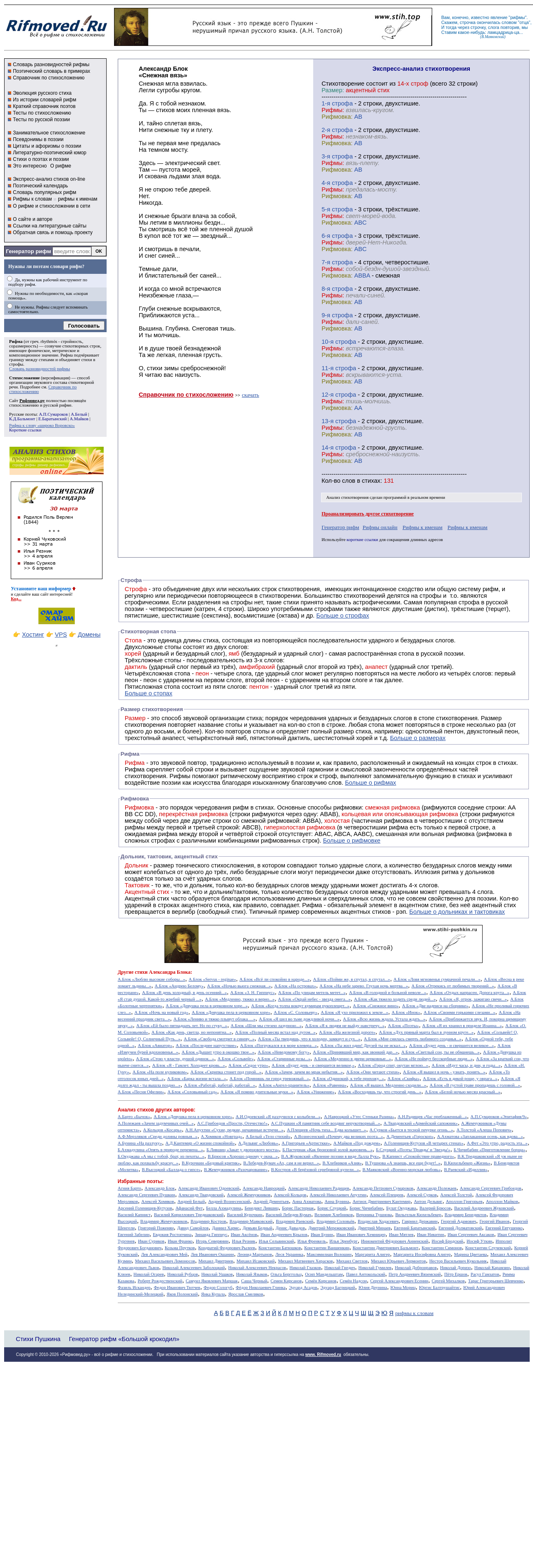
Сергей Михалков (448, 1281)
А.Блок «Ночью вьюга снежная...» (239, 986)
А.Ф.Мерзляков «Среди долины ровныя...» (157, 1136)
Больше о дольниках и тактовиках (457, 911)
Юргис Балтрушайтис (439, 1287)
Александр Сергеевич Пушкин (146, 1195)
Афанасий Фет (189, 1208)
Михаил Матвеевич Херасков (305, 1261)
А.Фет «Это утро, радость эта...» (497, 1143)
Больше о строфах (342, 615)
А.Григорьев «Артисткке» (306, 1143)
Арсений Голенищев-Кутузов (145, 1208)
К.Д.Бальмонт (22, 419)
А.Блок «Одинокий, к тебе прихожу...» (348, 1078)
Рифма (16, 341)
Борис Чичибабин (366, 1208)
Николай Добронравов (416, 1267)
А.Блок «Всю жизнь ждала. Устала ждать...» (384, 1019)
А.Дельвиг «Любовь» (258, 1143)
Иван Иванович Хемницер (360, 1234)
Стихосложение (24, 378)
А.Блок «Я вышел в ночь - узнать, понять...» (444, 1072)
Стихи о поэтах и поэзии (41, 159)
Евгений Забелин (134, 1234)
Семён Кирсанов (321, 1281)
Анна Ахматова (306, 1201)
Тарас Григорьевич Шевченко (495, 1281)
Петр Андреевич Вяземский (414, 1274)
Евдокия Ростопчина (172, 1234)
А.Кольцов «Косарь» (162, 1130)
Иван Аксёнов (244, 1234)
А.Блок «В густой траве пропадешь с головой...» (475, 1085)
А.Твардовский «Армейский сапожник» (420, 1123)
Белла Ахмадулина (223, 1208)
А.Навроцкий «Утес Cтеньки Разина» (359, 1116)
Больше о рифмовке (352, 840)
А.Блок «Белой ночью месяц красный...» (462, 1092)
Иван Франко (180, 1241)
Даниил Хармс (225, 1228)
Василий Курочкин (244, 1214)
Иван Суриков (151, 1241)
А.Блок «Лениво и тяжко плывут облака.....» (215, 1019)
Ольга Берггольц (286, 1274)
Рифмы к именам (422, 527)
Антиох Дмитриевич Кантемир (381, 1201)
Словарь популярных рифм (44, 192)
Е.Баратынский (52, 419)
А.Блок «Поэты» (403, 1025)
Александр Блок (160, 1188)
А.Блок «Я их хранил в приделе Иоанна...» (462, 1025)
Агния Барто (129, 1188)
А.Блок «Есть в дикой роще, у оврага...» (460, 1078)
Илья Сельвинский (276, 1241)
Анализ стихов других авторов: (156, 1110)
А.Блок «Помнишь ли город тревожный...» (269, 1078)
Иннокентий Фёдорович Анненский (394, 1241)
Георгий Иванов (494, 1221)
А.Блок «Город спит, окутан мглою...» (393, 1065)
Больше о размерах (418, 738)
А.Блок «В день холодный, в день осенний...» (184, 992)
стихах (371, 480)
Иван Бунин (322, 1234)
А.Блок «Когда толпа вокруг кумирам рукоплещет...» (300, 1006)
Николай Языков (251, 1274)
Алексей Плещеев (386, 1195)
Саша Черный (254, 1281)
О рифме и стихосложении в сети (51, 206)
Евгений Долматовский (460, 1228)
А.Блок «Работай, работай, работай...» (219, 1085)
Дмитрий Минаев (374, 1228)
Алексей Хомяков (157, 1201)
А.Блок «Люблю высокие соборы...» (152, 979)
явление (498, 17)
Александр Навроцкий (264, 1188)
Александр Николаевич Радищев (318, 1188)
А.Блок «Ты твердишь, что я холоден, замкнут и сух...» (309, 1039)
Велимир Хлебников (333, 1214)
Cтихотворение (342, 83)
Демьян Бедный (257, 1228)
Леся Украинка (289, 1254)
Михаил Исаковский (255, 1261)
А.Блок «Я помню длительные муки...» (257, 1092)
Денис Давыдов (290, 1228)
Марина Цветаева (470, 1254)
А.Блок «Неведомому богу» (283, 1052)
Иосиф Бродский (448, 1241)
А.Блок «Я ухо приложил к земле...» (354, 1012)
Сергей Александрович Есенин (399, 1281)
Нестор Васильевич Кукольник (458, 1261)
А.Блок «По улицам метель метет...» (311, 992)
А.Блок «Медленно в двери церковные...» (352, 1058)
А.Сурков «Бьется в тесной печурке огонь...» (411, 1130)
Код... (16, 598)
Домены (89, 634)
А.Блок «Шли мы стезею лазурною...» (266, 1025)
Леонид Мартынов (254, 1254)
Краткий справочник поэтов (44, 106)
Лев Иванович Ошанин (212, 1254)
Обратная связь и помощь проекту (53, 232)
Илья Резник (243, 1241)
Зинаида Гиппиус (211, 1234)
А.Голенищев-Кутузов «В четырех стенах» (424, 1143)
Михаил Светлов (352, 1261)
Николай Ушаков (217, 1274)
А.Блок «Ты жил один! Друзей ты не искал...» (363, 1045)
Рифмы (179, 776)
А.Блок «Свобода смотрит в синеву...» (219, 1039)
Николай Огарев (148, 1274)
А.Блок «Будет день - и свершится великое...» (451, 1045)
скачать (250, 395)
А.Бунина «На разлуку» (140, 1143)
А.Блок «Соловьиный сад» (192, 1092)
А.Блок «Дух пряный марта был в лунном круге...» (426, 1032)
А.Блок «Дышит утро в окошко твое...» (217, 1052)
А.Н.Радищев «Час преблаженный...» (432, 1116)
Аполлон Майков (502, 1201)
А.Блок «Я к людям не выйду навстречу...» (344, 1025)
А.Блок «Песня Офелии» (141, 1092)
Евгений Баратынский (414, 1228)
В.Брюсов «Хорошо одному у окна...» (243, 1156)
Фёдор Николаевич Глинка (261, 1287)
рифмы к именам (77, 199)
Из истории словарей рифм (44, 100)
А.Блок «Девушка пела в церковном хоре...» (206, 1006)
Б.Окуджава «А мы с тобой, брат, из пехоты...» (161, 1156)
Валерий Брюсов (435, 1208)
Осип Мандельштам (324, 1274)
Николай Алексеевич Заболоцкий (193, 1267)
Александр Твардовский (201, 1195)
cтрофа (342, 103)
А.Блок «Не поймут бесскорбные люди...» (434, 1058)
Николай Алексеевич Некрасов (257, 1267)
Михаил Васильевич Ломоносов (165, 1261)
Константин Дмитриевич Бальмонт (386, 1248)
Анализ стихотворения (347, 497)
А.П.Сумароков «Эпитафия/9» (499, 1116)
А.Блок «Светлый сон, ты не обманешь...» (440, 1052)
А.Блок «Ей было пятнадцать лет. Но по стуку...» (181, 1025)
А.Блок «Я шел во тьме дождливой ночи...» (299, 1019)
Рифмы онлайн (379, 527)
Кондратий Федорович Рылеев (226, 1248)
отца (524, 22)
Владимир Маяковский (250, 1221)
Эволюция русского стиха (42, 93)
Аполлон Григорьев (464, 1201)
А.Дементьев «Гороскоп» (409, 1136)
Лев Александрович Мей (164, 1254)
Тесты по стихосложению (42, 113)
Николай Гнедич (339, 1267)
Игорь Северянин (212, 1241)
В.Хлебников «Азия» (342, 1163)
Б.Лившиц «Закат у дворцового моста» (243, 1149)
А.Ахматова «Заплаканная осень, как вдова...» (480, 1136)
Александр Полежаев (436, 1188)
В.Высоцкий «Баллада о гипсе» (171, 1169)
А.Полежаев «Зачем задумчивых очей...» (156, 1123)
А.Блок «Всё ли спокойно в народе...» (274, 979)
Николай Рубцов (182, 1274)
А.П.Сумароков (53, 414)
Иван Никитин (430, 1234)
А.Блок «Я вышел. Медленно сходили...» (388, 1085)
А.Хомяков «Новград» (221, 1136)
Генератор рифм (28, 251)
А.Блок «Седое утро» (248, 1065)
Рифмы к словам (32, 199)
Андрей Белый (191, 1201)
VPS (61, 634)
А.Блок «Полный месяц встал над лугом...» (275, 1032)
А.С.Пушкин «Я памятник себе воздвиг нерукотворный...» (325, 1123)
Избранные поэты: (141, 1181)
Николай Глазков (305, 1267)
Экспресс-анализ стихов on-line (49, 179)
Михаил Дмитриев (215, 1261)
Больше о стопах (148, 693)
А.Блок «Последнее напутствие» (206, 1045)
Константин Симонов (442, 1248)
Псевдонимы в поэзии (38, 139)
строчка (468, 22)
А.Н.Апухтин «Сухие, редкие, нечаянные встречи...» (234, 1130)
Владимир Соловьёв (335, 1221)
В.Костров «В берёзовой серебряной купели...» (315, 1169)
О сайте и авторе (32, 219)
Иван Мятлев (401, 1234)
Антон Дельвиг (428, 1201)
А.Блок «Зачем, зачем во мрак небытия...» (304, 1072)
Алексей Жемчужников (248, 1195)
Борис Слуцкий (331, 1208)
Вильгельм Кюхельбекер (418, 1214)
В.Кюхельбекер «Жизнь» (467, 1163)
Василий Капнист (134, 1214)
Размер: (332, 90)
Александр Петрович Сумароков (382, 1188)
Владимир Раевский (294, 1221)
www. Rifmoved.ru (323, 1354)
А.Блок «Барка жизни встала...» (196, 1078)
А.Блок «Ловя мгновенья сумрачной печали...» (436, 979)
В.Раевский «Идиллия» (466, 1169)
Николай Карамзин (492, 1267)
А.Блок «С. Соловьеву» (295, 1012)
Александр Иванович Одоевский (208, 1188)
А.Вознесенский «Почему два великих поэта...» (338, 1136)
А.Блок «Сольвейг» (235, 1058)
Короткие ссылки (25, 430)
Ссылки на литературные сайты (49, 226)
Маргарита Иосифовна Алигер (422, 1254)
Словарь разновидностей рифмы (51, 64)
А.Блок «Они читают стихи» (373, 1072)
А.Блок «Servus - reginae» (212, 979)
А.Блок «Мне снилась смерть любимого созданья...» (413, 1039)
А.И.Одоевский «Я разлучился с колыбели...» (278, 1116)
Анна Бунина (336, 1201)
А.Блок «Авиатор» (155, 1045)
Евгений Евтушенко (504, 1228)
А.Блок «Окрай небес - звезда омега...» (314, 999)
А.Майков (79, 419)
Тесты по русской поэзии (41, 119)
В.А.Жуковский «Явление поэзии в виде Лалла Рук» (330, 1156)
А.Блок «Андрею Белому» (179, 986)
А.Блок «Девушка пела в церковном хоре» (231, 1012)
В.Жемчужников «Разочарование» (236, 1169)
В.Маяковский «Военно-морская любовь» (401, 1169)
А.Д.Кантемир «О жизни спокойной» (200, 1143)
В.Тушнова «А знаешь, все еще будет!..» (402, 1163)
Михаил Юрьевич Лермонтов (398, 1261)
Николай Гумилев (374, 1267)
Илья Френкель (311, 1241)
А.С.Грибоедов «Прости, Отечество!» (232, 1123)
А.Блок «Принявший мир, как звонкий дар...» (355, 1052)
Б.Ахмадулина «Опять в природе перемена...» (160, 1149)
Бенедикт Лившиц (261, 1208)
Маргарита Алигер (372, 1254)
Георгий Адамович (458, 1221)
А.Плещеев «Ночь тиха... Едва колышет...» (326, 1130)
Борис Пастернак (298, 1208)
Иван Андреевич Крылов (283, 1234)
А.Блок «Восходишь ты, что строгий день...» (379, 1092)
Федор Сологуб (218, 1287)
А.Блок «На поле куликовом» (160, 1072)
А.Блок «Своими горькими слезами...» (459, 1012)
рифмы (517, 17)
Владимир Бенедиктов (465, 1214)
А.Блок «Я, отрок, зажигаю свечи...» (473, 999)
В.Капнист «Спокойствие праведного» (418, 1156)
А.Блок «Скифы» (404, 1078)
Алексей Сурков (422, 1195)
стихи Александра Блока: (163, 972)
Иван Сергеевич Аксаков (470, 1234)
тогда (451, 27)
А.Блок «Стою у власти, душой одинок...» (175, 1058)
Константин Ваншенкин (326, 1248)
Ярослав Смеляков (245, 1294)
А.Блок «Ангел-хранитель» (284, 1085)
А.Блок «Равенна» (330, 1085)
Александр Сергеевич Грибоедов (490, 1188)
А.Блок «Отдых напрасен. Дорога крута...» (469, 992)
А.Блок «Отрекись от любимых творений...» (453, 986)
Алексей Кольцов (290, 1195)
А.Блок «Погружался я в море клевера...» (278, 1045)
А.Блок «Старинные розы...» (283, 1058)
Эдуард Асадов (303, 1287)
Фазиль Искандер (134, 1287)
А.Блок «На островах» (295, 986)
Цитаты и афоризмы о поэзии (47, 146)
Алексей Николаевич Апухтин (338, 1195)
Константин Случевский (488, 1248)
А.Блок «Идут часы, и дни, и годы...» (466, 1065)
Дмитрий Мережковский (331, 1228)
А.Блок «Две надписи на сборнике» (435, 1006)
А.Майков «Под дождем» (357, 1143)
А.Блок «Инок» (406, 1012)
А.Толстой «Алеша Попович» (484, 1130)
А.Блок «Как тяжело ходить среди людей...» (395, 999)
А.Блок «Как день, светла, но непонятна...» (192, 1032)
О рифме (60, 166)
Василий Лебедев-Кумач (288, 1214)
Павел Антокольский (365, 1274)
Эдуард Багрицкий (338, 1287)
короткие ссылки (362, 539)
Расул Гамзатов (485, 1274)
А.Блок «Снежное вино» (376, 1006)
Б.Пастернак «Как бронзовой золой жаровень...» (327, 1149)
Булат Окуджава (401, 1208)
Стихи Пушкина (38, 1338)
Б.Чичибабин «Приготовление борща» (489, 1149)
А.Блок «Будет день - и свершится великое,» (312, 1065)
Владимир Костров (208, 1221)
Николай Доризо (455, 1267)
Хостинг (33, 634)
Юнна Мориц (403, 1287)
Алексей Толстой (456, 1195)
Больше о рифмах (370, 782)
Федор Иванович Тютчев (177, 1287)
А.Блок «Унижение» (316, 1092)
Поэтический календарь (40, 186)
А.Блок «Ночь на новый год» (161, 1012)
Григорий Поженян (156, 1228)
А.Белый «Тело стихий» (268, 1136)
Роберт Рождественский (160, 1281)
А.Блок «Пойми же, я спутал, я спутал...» (351, 979)
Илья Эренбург (343, 1241)
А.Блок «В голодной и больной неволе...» (387, 992)
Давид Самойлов (193, 1228)
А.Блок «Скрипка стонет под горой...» (226, 1072)
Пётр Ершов (455, 1274)
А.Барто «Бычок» (134, 1116)
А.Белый (79, 414)
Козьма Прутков (180, 1248)
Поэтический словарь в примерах (51, 71)
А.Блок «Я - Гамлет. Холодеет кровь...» (188, 1065)
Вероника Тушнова (374, 1214)
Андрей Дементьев (271, 1201)
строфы (16, 364)
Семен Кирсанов (286, 1281)
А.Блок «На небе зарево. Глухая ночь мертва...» (363, 986)
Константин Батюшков (280, 1248)
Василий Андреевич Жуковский (484, 1208)
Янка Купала (213, 1294)
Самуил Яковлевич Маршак (212, 1281)
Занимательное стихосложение (49, 133)
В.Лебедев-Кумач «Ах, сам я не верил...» (281, 1163)
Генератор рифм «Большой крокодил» (124, 1338)
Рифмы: (332, 110)
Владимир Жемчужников (164, 1221)
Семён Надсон (353, 1281)
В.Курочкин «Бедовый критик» (211, 1163)
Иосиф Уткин (479, 1241)
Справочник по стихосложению (48, 78)
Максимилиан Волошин (329, 1254)
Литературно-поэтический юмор (49, 153)
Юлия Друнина (373, 1287)
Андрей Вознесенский (229, 1201)
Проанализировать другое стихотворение (367, 514)
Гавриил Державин (420, 1221)
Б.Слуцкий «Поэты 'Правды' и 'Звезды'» (413, 1149)
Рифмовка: (336, 116)
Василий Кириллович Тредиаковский (189, 1214)
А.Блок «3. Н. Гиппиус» (252, 992)
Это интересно (30, 166)
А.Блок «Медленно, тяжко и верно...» (240, 999)
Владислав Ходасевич (378, 1221)
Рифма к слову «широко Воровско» (42, 425)
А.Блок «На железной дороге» (347, 1032)
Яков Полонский (182, 1294)
